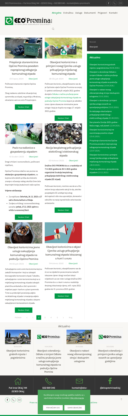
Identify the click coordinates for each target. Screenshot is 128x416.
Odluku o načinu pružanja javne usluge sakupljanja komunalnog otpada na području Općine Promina (63, 97)
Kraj (70, 317)
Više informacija (77, 398)
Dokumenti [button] (90, 12)
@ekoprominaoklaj (110, 387)
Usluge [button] (78, 12)
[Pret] (27, 317)
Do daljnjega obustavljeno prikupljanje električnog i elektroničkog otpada (101, 115)
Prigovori (102, 12)
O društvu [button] (68, 12)
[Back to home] (28, 21)
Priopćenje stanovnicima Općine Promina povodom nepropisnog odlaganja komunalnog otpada (103, 144)
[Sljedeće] (63, 317)
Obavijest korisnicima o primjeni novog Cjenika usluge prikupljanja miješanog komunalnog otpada (104, 158)
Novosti (93, 42)
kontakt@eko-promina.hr (78, 3)
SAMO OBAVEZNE (75, 407)
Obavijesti (33, 79)
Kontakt (113, 12)
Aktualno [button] (56, 12)
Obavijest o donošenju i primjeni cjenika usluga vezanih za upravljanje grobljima (103, 104)
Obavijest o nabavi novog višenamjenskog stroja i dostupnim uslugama (105, 93)
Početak (18, 317)
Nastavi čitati (23, 107)
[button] (53, 29)
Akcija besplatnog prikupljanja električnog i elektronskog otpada (63, 151)
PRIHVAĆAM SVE (53, 407)
